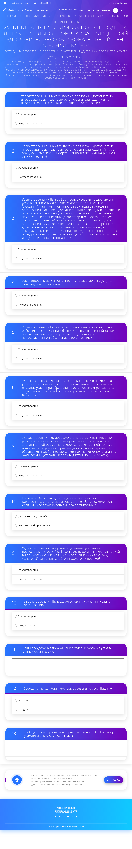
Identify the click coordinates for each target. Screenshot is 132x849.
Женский (25, 718)
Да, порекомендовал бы (34, 528)
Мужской (24, 728)
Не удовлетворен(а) (31, 124)
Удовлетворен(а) (29, 114)
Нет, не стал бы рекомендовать (38, 538)
